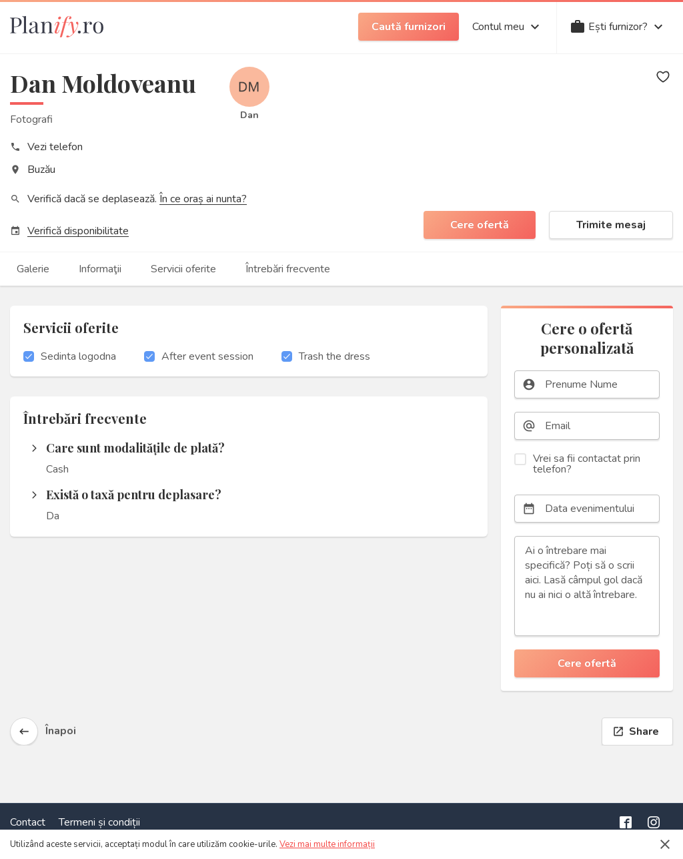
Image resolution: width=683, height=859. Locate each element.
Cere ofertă (479, 225)
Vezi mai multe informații (327, 844)
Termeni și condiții (99, 822)
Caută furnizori (409, 26)
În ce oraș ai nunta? (203, 199)
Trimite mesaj (611, 225)
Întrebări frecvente (287, 269)
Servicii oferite (183, 269)
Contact (27, 822)
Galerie (33, 269)
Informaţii (100, 269)
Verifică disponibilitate (78, 231)
